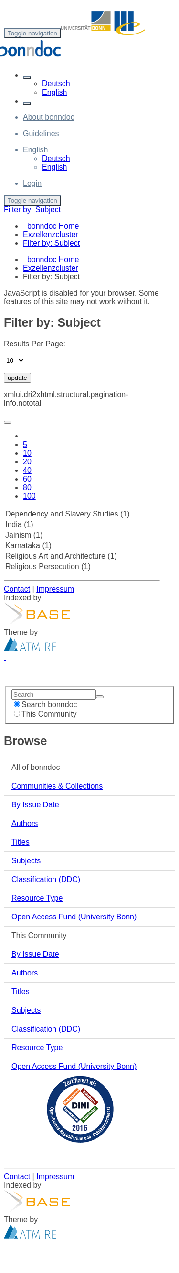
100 (29, 496)
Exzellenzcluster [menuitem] (50, 234)
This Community (45, 714)
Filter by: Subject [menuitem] (51, 243)
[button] (27, 77)
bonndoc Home (53, 259)
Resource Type (37, 898)
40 (27, 470)
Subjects (26, 861)
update (17, 377)
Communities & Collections (57, 786)
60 (27, 479)
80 (27, 487)
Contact (17, 589)
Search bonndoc (45, 704)
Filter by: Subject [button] (33, 210)
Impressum (55, 589)
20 (27, 462)
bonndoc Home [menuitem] (51, 226)
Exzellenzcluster (50, 268)
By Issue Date (35, 805)
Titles (20, 842)
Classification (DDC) (45, 879)
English (54, 92)
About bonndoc (48, 117)
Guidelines (41, 133)
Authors (24, 823)
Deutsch (56, 84)
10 (27, 453)
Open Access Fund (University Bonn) (74, 917)
